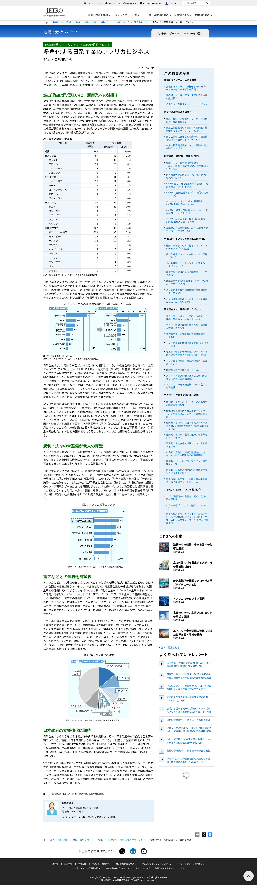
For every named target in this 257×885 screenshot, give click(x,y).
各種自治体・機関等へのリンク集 (169, 868)
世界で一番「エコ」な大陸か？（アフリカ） (186, 507)
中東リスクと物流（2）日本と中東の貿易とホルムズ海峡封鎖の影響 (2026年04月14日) (189, 729)
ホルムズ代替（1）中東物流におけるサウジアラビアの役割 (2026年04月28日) (189, 741)
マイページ (173, 3)
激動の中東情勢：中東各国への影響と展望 (188, 719)
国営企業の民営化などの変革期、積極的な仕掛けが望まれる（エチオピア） (186, 138)
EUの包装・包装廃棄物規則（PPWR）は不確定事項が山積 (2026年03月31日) (188, 664)
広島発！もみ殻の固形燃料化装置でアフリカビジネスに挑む (186, 472)
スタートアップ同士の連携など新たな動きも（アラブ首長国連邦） (186, 377)
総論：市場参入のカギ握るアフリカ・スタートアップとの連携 (186, 247)
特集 (103, 22)
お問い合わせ (114, 3)
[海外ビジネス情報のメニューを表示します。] (99, 15)
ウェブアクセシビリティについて (156, 863)
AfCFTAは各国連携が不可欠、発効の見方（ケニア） (187, 194)
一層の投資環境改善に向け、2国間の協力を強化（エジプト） (187, 147)
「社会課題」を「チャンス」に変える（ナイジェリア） (185, 265)
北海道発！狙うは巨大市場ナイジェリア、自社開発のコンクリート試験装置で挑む (186, 413)
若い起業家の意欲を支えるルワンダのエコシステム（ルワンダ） (186, 300)
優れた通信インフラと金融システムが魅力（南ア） (186, 256)
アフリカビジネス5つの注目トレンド (129, 22)
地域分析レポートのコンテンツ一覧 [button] (179, 33)
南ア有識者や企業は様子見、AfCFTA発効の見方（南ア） (187, 176)
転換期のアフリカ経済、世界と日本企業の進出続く (186, 97)
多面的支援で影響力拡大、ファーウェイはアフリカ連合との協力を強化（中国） (186, 353)
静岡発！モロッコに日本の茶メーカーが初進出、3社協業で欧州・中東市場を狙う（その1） (187, 425)
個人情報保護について (126, 863)
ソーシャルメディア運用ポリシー (192, 863)
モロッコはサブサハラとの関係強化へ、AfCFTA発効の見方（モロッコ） (186, 203)
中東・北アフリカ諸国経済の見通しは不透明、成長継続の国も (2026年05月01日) (188, 760)
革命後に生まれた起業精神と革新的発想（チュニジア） (186, 291)
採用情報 (54, 863)
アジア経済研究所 (152, 3)
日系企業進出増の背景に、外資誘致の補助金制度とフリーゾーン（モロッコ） (186, 129)
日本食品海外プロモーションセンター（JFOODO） (128, 868)
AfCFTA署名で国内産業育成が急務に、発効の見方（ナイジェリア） (187, 185)
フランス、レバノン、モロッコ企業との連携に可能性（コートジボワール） (186, 318)
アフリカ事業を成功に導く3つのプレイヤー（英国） (187, 344)
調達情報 (68, 863)
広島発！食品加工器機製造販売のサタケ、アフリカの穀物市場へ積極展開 (185, 454)
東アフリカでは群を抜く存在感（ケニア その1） (186, 274)
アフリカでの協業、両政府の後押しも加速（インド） (186, 362)
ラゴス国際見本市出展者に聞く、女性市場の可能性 (186, 498)
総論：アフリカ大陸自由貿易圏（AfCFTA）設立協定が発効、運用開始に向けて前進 (187, 165)
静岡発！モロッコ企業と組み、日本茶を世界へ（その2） (186, 436)
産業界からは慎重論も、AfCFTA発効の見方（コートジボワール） (187, 229)
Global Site (131, 3)
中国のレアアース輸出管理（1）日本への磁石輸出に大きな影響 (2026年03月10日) (189, 687)
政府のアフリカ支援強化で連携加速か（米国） (185, 335)
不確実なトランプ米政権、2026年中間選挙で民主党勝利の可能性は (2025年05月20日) (189, 676)
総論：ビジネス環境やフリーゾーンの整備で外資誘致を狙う (186, 120)
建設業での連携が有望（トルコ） (183, 369)
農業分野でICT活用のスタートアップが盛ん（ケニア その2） (187, 282)
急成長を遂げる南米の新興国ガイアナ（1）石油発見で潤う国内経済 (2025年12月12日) (189, 710)
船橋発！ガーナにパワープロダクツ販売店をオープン (186, 463)
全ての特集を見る (170, 647)
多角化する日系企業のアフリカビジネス (186, 104)
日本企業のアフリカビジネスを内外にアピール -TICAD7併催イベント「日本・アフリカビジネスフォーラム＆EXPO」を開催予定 (187, 519)
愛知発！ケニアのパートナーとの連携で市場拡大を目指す (186, 403)
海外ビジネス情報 (61, 22)
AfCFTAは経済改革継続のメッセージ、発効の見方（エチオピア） (187, 212)
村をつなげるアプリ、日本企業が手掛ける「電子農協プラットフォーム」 (186, 480)
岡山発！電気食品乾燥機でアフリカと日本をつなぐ (186, 445)
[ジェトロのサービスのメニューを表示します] (127, 15)
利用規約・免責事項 (101, 863)
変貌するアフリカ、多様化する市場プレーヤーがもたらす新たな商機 (186, 88)
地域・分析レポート (85, 22)
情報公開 (82, 863)
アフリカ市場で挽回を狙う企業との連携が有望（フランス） (186, 327)
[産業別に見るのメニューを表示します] (203, 15)
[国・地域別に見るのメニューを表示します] (159, 15)
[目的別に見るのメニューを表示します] (182, 15)
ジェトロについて (94, 3)
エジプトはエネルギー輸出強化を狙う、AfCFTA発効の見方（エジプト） (186, 220)
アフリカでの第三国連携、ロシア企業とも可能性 (186, 386)
